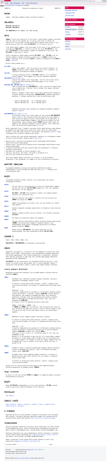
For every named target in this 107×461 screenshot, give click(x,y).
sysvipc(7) (20, 406)
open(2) (14, 60)
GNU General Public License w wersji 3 (46, 434)
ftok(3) (41, 404)
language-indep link (71, 10)
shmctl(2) (27, 404)
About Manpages (15, 3)
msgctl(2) (38, 138)
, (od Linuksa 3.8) (19, 84)
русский (67, 49)
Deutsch (67, 41)
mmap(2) (21, 110)
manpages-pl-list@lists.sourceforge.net (27, 441)
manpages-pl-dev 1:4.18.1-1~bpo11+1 (34, 449)
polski (67, 46)
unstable (68, 34)
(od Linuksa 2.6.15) (15, 113)
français (67, 44)
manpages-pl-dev (19, 5)
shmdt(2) (34, 404)
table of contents (71, 20)
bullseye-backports (10, 5)
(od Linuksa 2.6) (14, 78)
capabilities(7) (50, 404)
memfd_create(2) (11, 404)
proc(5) (41, 125)
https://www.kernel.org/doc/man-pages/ (43, 418)
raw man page (69, 15)
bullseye (67, 27)
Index (6, 3)
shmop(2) (11, 395)
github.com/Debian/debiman (23, 458)
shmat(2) (20, 404)
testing (67, 32)
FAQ (23, 3)
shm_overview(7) (11, 406)
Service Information (32, 3)
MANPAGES (7, 0)
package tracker (70, 13)
